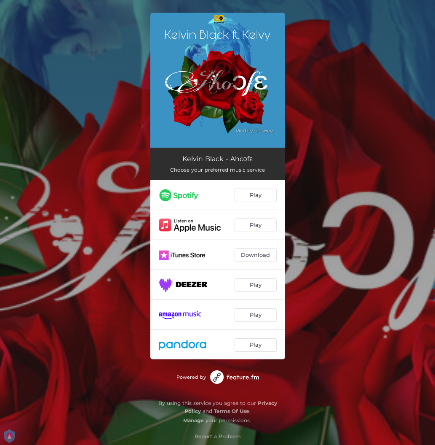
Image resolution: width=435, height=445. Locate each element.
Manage (193, 420)
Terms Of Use (231, 411)
